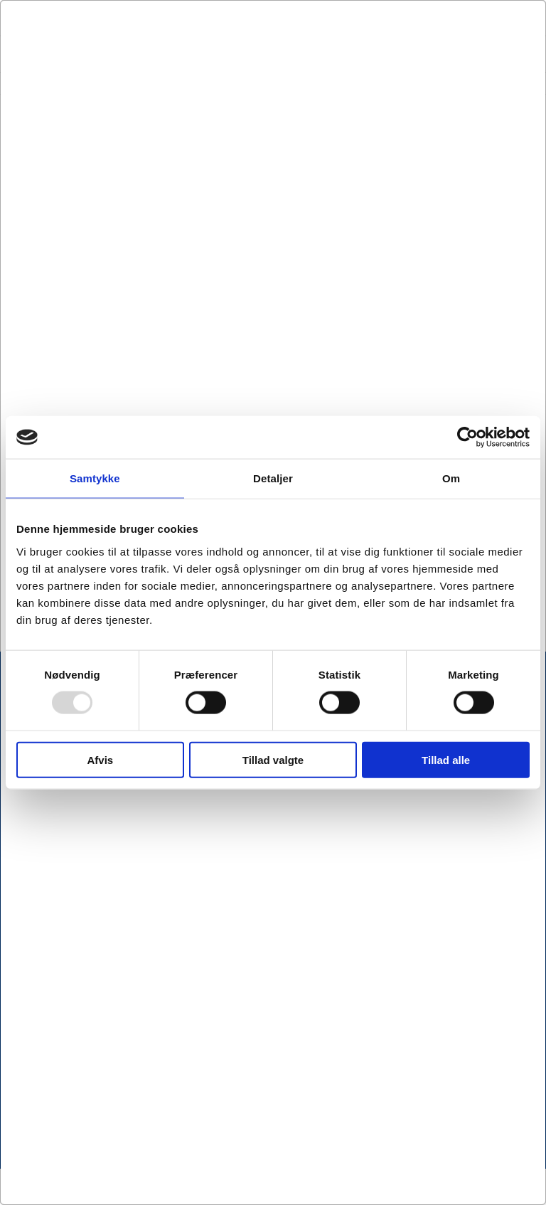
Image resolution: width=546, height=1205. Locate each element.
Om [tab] (451, 478)
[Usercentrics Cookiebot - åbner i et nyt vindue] (467, 437)
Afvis (100, 759)
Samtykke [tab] (95, 478)
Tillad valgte (273, 759)
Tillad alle (446, 759)
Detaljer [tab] (273, 478)
